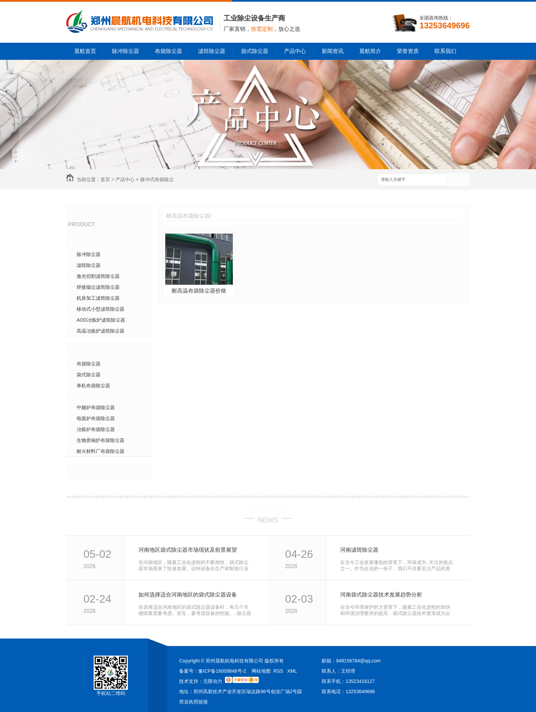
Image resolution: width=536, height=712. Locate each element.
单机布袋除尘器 (93, 385)
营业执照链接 (193, 701)
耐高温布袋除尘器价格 (199, 291)
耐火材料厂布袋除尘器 (100, 451)
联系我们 (445, 51)
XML (292, 671)
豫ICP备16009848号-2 (222, 671)
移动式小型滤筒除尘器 (100, 309)
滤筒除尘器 (211, 51)
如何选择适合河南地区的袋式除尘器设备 (187, 594)
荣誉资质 (408, 51)
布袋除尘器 (168, 51)
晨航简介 (370, 51)
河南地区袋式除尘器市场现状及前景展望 (187, 550)
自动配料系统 (95, 471)
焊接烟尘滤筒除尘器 (98, 287)
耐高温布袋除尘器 (96, 396)
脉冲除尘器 (125, 51)
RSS (278, 671)
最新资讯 (268, 508)
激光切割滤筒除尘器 (98, 276)
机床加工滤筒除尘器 (98, 298)
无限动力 (212, 681)
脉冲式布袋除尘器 (101, 350)
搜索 (457, 180)
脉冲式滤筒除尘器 (101, 241)
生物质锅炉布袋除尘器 (100, 440)
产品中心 (295, 51)
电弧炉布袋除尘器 (96, 418)
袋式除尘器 (254, 51)
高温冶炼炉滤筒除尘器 (100, 331)
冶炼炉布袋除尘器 (96, 429)
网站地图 (261, 671)
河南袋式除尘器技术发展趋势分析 (381, 594)
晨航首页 (85, 51)
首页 (105, 179)
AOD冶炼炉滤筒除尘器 (101, 320)
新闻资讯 (333, 51)
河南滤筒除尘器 (359, 550)
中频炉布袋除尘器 (96, 407)
